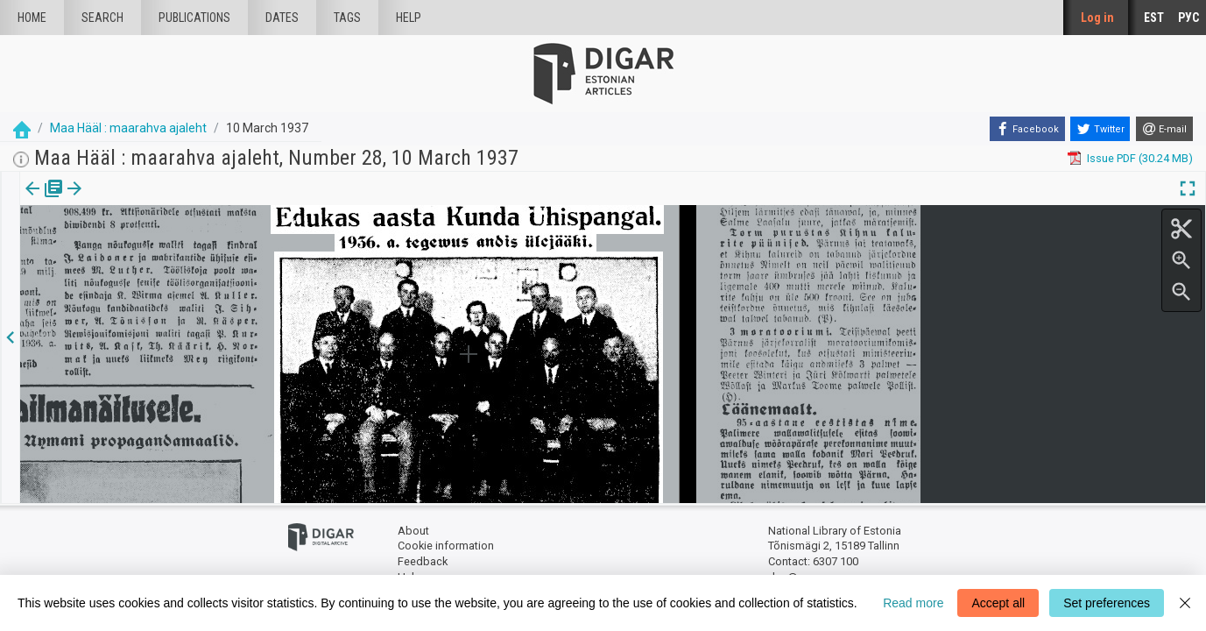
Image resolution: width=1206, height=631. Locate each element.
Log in (1097, 18)
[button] (117, 200)
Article (93, 201)
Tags (347, 18)
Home (32, 18)
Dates (282, 18)
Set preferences (1106, 603)
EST (1154, 18)
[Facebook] (1027, 129)
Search (102, 18)
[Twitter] (1100, 129)
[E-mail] (1164, 129)
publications (194, 18)
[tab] (31, 201)
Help (408, 18)
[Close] (1184, 603)
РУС (1188, 18)
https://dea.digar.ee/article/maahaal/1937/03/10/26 (151, 249)
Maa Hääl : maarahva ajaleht (128, 128)
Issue (31, 201)
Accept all (998, 603)
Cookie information (446, 545)
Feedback (423, 561)
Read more (913, 603)
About (413, 530)
